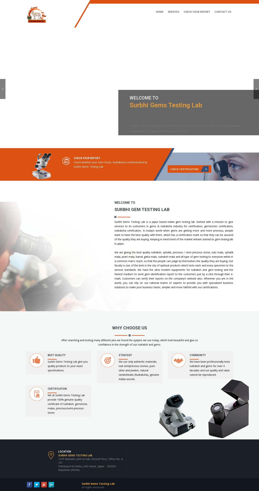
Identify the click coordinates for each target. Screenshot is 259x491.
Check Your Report (197, 11)
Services (173, 11)
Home (159, 11)
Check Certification (189, 169)
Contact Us (223, 11)
